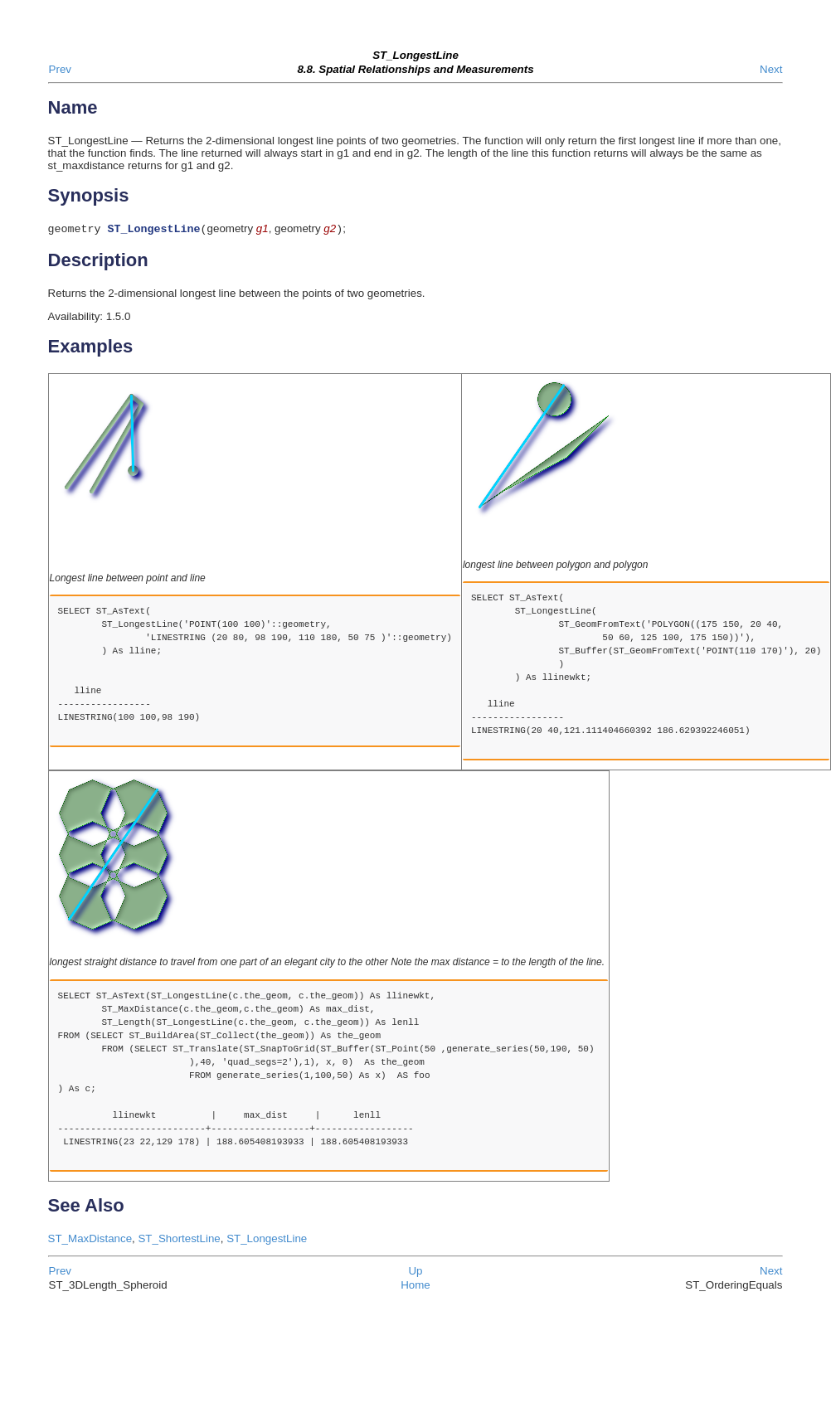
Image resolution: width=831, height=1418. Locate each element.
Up (415, 1272)
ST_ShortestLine (179, 1240)
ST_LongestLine (266, 1240)
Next (771, 69)
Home (415, 1286)
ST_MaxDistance (90, 1240)
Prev (60, 69)
